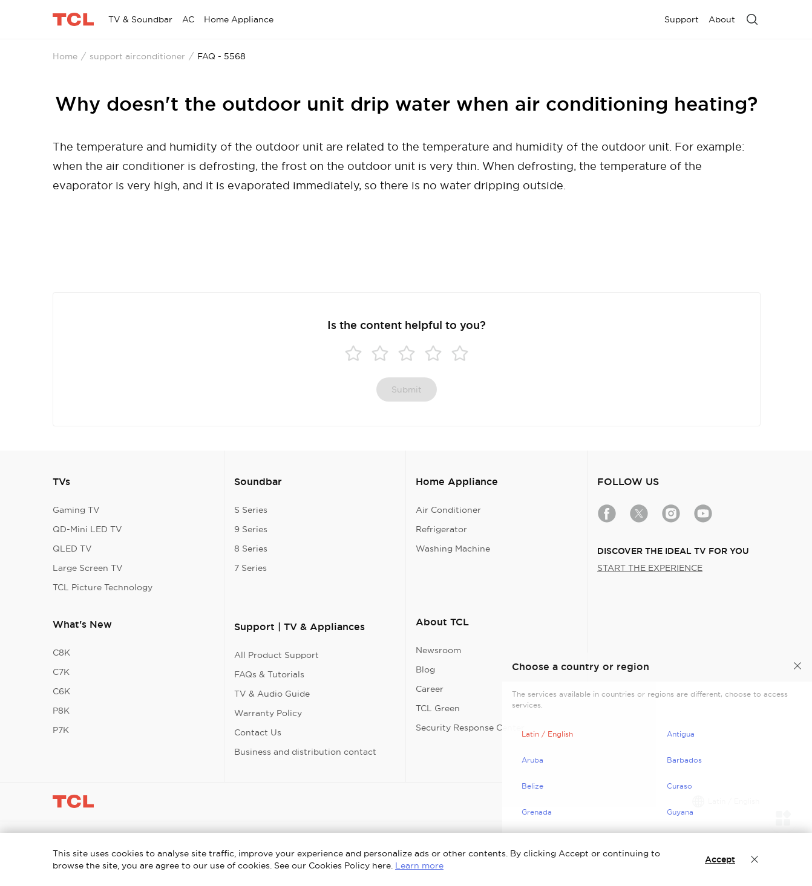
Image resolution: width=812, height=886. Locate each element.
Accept (720, 859)
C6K (61, 691)
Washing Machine (453, 548)
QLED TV (72, 548)
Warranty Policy (268, 713)
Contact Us (257, 732)
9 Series (250, 529)
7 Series (250, 567)
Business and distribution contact (305, 751)
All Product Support (276, 655)
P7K (61, 730)
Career (430, 688)
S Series (250, 509)
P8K (61, 710)
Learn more (419, 865)
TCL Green (438, 708)
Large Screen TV (88, 567)
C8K (61, 652)
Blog (425, 669)
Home (65, 56)
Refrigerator (441, 529)
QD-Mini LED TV (87, 529)
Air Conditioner (448, 509)
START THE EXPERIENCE (649, 567)
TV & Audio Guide (272, 693)
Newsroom (438, 650)
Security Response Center (470, 727)
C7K (61, 671)
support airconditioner (137, 56)
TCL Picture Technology (102, 587)
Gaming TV (76, 509)
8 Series (250, 548)
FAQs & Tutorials (269, 674)
